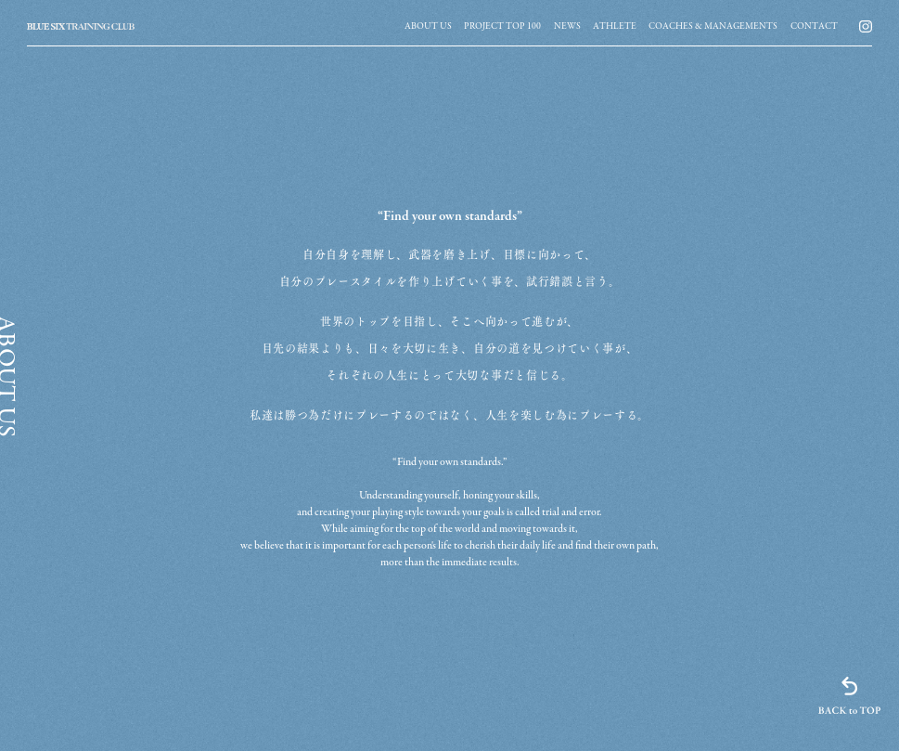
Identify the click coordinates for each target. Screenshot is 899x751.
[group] (428, 26)
